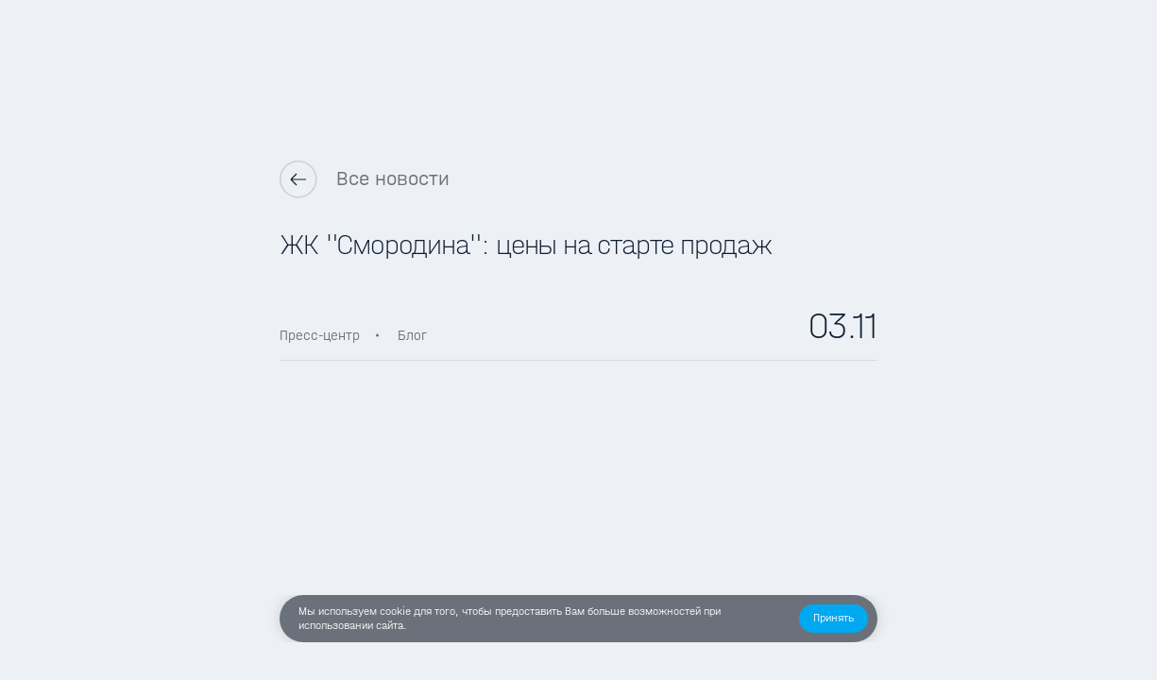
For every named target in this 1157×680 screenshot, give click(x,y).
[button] (833, 618)
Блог (412, 335)
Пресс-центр (320, 335)
